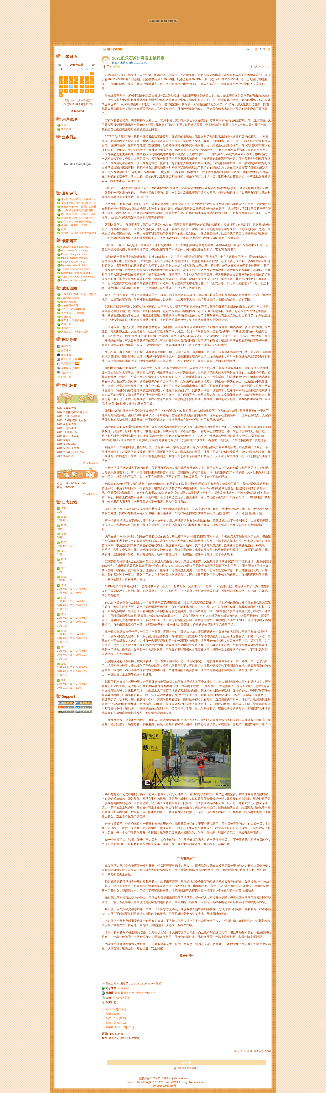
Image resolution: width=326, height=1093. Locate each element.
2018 (63, 551)
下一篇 (264, 49)
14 (87, 82)
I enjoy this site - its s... (73, 261)
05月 (65, 580)
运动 (116, 997)
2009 (63, 663)
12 (76, 82)
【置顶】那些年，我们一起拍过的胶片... (78, 294)
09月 (72, 546)
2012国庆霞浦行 (70, 298)
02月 (59, 546)
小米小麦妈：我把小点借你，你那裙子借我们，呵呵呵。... (78, 203)
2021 (63, 533)
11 (71, 82)
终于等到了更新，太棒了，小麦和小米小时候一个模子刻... (78, 214)
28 (71, 73)
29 (76, 73)
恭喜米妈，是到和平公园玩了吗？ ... (77, 218)
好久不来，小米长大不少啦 (76, 221)
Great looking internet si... (75, 254)
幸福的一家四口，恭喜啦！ (76, 225)
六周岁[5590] (113, 1013)
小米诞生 (66, 327)
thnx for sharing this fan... (75, 257)
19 (76, 86)
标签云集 (66, 377)
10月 (59, 529)
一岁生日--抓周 (69, 305)
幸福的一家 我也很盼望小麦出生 (79, 232)
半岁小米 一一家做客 (72, 312)
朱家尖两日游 (68, 301)
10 (66, 82)
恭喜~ (64, 229)
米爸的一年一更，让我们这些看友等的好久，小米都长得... (78, 206)
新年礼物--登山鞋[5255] (119, 1027)
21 (87, 86)
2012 (63, 614)
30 (81, 73)
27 (66, 73)
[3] (116, 1033)
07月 (59, 520)
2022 (63, 525)
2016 (63, 568)
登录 (63, 125)
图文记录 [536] (69, 359)
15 (92, 82)
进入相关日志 (90, 462)
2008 (63, 680)
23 (60, 90)
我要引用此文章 (145, 992)
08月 (65, 520)
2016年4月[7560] (115, 1009)
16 (60, 86)
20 (81, 86)
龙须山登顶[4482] (115, 1022)
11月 (59, 609)
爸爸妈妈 (124, 997)
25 (71, 90)
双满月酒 (66, 324)
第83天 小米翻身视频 (73, 320)
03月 (72, 588)
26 (60, 73)
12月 (59, 554)
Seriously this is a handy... (75, 246)
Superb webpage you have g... (78, 276)
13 (81, 82)
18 (71, 86)
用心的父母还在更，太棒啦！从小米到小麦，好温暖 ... (78, 199)
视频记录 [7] (68, 363)
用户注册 (66, 129)
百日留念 (66, 316)
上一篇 (251, 49)
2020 (63, 542)
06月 (59, 537)
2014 (63, 585)
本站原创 (123, 988)
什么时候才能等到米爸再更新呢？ (77, 210)
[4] (119, 1033)
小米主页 (66, 346)
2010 (63, 647)
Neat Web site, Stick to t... (75, 265)
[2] (113, 1033)
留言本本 (67, 372)
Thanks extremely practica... (76, 269)
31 (87, 73)
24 (66, 90)
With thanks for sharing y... (75, 250)
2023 (63, 516)
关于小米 (66, 350)
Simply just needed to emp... (77, 272)
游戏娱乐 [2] (68, 368)
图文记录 (112, 49)
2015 (63, 576)
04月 (59, 571)
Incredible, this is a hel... (74, 280)
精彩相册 (66, 354)
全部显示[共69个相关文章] (124, 1038)
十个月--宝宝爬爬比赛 (73, 309)
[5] (122, 1033)
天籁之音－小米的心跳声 (75, 331)
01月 (59, 511)
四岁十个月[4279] (115, 1018)
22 (92, 86)
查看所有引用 (126, 992)
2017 (63, 559)
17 (66, 86)
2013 (63, 597)
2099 (63, 508)
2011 (63, 630)
